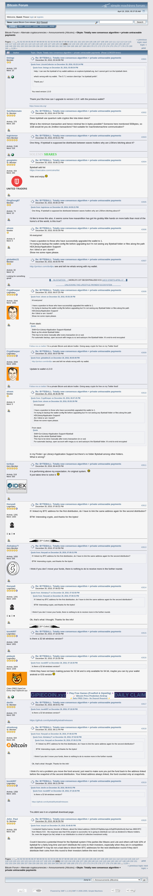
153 (26, 46)
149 (10, 46)
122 (30, 44)
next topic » (143, 43)
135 (81, 44)
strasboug (12, 727)
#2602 (143, 112)
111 (114, 42)
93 (51, 42)
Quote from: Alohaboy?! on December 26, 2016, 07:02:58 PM (55, 593)
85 (29, 42)
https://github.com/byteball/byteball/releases (51, 720)
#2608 (143, 291)
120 (22, 44)
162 (61, 46)
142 (108, 44)
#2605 (143, 202)
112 (118, 42)
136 (85, 44)
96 (60, 42)
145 (120, 44)
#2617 (143, 704)
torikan (10, 464)
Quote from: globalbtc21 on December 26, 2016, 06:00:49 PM (55, 358)
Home (13, 26)
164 (68, 46)
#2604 (143, 162)
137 (89, 44)
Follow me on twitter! (38, 346)
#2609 (143, 353)
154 (30, 46)
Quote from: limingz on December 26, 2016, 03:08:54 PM (55, 68)
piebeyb (11, 656)
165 (72, 46)
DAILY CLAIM (130, 695)
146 (124, 44)
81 (18, 42)
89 (40, 42)
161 (57, 46)
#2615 (143, 633)
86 (32, 42)
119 (18, 44)
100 (71, 42)
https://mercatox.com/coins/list (44, 170)
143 (112, 44)
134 (77, 44)
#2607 (143, 261)
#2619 (143, 782)
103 (83, 42)
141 (104, 44)
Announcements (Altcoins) (61, 32)
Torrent (44, 22)
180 (130, 46)
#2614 (143, 587)
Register (44, 26)
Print (144, 48)
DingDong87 (13, 200)
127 (49, 44)
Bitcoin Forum (12, 32)
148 (6, 46)
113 (122, 42)
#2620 (143, 820)
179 (127, 46)
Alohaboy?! (13, 546)
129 (57, 44)
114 (126, 42)
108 (102, 42)
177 (119, 46)
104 (87, 42)
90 (43, 42)
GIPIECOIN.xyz (48, 695)
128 (53, 44)
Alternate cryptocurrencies (34, 32)
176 (115, 46)
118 (14, 44)
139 (97, 44)
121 (26, 44)
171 (96, 46)
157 (41, 46)
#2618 (143, 729)
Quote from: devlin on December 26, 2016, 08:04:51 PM (53, 788)
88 (38, 42)
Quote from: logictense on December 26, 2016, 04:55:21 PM (55, 207)
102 (79, 42)
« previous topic (142, 40)
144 (116, 44)
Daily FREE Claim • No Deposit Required (90, 698)
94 (54, 42)
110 (110, 42)
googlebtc (12, 160)
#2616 (143, 658)
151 (18, 46)
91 (46, 42)
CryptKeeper (13, 290)
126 (45, 44)
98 (65, 42)
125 (41, 44)
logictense (12, 135)
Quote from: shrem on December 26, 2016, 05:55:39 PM (53, 297)
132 (70, 44)
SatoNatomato (14, 111)
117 (10, 44)
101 (75, 42)
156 (37, 46)
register (40, 17)
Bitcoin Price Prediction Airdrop (91, 696)
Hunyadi (11, 504)
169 (88, 46)
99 (68, 42)
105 (91, 42)
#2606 (143, 230)
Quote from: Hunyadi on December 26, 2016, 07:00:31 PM (54, 552)
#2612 (143, 505)
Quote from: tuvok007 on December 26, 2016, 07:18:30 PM (54, 663)
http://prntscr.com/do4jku (42, 266)
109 (106, 42)
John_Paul (12, 819)
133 (73, 44)
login (32, 17)
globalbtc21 (13, 259)
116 (6, 44)
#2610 (143, 393)
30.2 (38, 22)
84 (27, 42)
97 (63, 42)
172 (99, 46)
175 (111, 46)
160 (53, 46)
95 (57, 42)
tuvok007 (11, 631)
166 (76, 46)
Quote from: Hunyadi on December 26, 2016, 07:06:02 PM (54, 734)
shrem (10, 228)
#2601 (143, 59)
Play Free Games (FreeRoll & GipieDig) (90, 693)
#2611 (143, 465)
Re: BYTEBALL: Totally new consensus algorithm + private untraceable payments (78, 58)
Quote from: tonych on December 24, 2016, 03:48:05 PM (53, 826)
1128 (13, 48)
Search (28, 26)
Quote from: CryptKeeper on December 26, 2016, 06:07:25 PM (55, 398)
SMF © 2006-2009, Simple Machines (87, 891)
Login (35, 26)
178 (123, 46)
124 (37, 44)
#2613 (143, 547)
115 (129, 42)
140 (101, 44)
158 (45, 46)
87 (35, 42)
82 (21, 42)
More (52, 26)
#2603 (143, 137)
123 (34, 44)
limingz (10, 58)
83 (24, 42)
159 (49, 46)
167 (80, 46)
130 (61, 44)
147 (128, 44)
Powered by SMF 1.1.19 (60, 891)
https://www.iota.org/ (37, 106)
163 (64, 46)
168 (84, 46)
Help (21, 26)
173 (103, 46)
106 (95, 42)
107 (98, 42)
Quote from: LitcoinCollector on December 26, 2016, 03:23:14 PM (57, 64)
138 (93, 44)
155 (34, 46)
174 (107, 46)
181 (6, 48)
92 (49, 42)
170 (92, 46)
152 (22, 46)
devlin (10, 702)
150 (14, 46)
